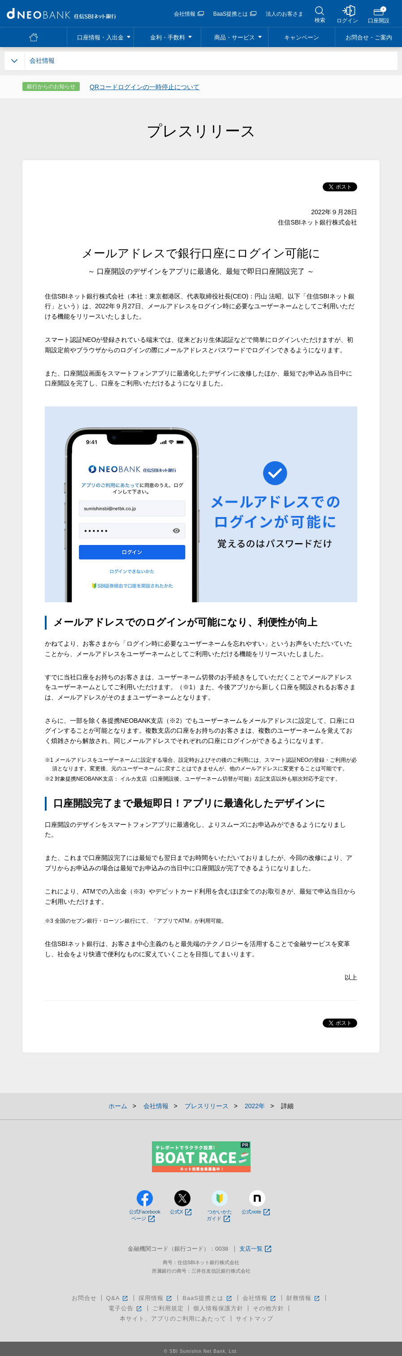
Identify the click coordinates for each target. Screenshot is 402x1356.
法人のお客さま (284, 14)
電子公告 (125, 1308)
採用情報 (155, 1298)
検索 (320, 20)
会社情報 (189, 14)
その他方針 (268, 1308)
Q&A (117, 1298)
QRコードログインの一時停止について (144, 87)
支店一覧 (255, 1249)
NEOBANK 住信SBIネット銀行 (61, 13)
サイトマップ (254, 1318)
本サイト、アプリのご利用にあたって (173, 1318)
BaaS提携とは (234, 14)
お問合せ (84, 1298)
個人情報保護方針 (218, 1308)
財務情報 (303, 1298)
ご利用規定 (168, 1308)
